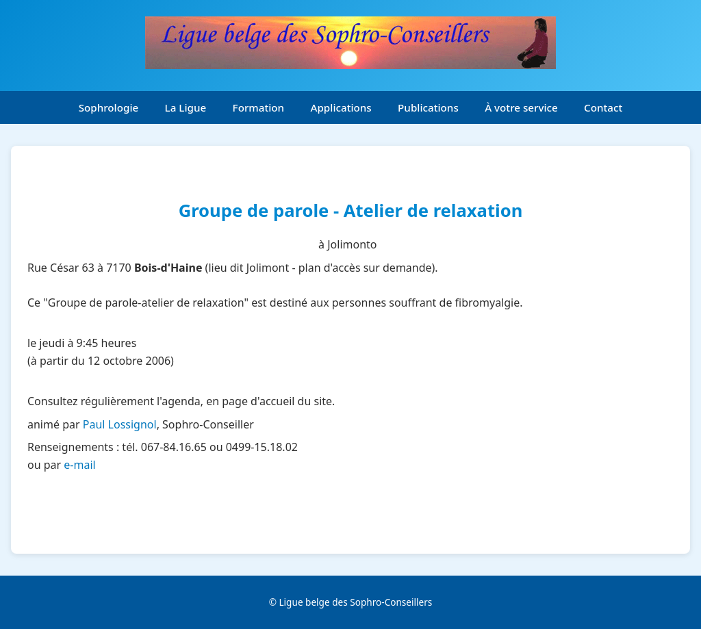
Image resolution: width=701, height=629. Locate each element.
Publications (428, 107)
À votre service (521, 107)
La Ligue (186, 107)
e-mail (79, 464)
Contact (603, 107)
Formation (259, 107)
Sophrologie (109, 107)
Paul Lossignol (120, 424)
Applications (341, 107)
